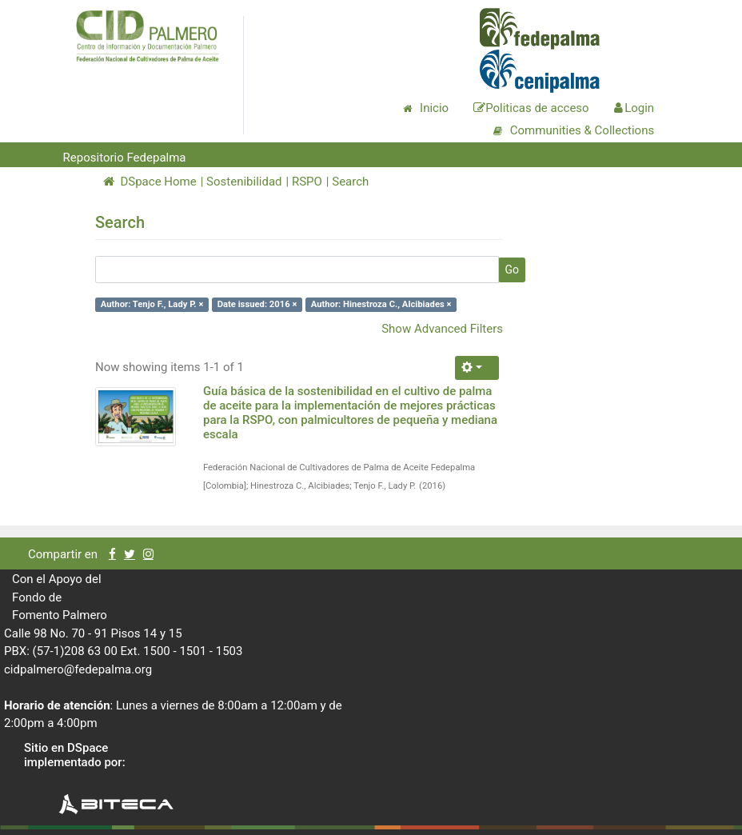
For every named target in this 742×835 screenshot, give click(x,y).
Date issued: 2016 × (257, 304)
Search (350, 181)
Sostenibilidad (243, 181)
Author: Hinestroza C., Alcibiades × (381, 304)
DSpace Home (150, 181)
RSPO (307, 181)
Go (512, 269)
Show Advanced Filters (442, 329)
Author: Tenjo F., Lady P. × (152, 304)
